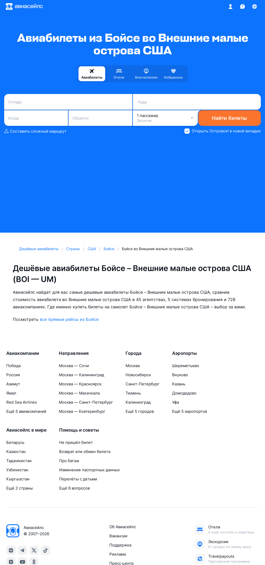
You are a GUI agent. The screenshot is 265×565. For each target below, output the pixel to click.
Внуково (180, 374)
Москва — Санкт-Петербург (86, 402)
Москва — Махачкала (79, 393)
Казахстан (16, 451)
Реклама (117, 554)
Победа (13, 365)
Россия (13, 374)
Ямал (11, 393)
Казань (178, 383)
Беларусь (15, 442)
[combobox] (68, 102)
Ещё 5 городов (140, 411)
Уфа (175, 402)
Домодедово (184, 393)
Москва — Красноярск (80, 383)
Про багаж (69, 460)
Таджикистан (19, 460)
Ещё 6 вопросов (74, 488)
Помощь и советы (79, 430)
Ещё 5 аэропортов (189, 411)
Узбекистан (17, 469)
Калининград (138, 402)
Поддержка (120, 545)
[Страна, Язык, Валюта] (254, 6)
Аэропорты (184, 353)
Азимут (13, 383)
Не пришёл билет (76, 442)
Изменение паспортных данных (89, 469)
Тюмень (133, 393)
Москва (133, 365)
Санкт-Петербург (143, 383)
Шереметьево (185, 365)
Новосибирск (138, 374)
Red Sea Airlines (21, 402)
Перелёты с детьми (78, 478)
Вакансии (118, 535)
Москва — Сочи (74, 365)
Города (134, 353)
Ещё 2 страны (19, 488)
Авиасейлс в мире (26, 430)
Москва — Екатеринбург (82, 411)
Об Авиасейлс (122, 526)
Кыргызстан (18, 478)
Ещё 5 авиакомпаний (26, 411)
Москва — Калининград (81, 374)
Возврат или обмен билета (84, 451)
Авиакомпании (22, 353)
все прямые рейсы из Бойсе (69, 319)
